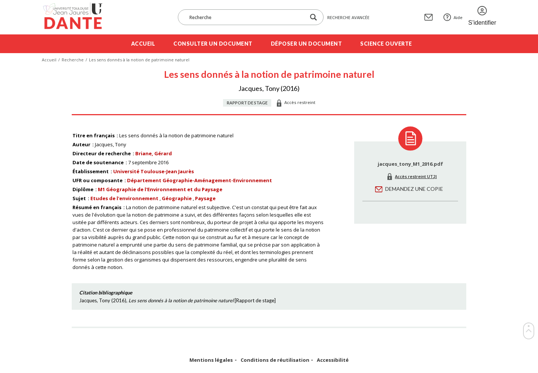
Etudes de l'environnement (124, 198)
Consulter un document (213, 43)
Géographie (177, 198)
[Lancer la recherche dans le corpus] (313, 17)
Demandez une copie (414, 189)
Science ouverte (386, 43)
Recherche (73, 59)
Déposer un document (306, 43)
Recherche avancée (348, 17)
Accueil (143, 43)
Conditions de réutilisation (275, 360)
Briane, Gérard (153, 153)
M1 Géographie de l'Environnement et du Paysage (160, 189)
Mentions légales (211, 360)
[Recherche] (245, 17)
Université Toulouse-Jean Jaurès (153, 171)
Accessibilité (333, 360)
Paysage (205, 198)
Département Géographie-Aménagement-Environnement (199, 180)
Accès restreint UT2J (416, 176)
